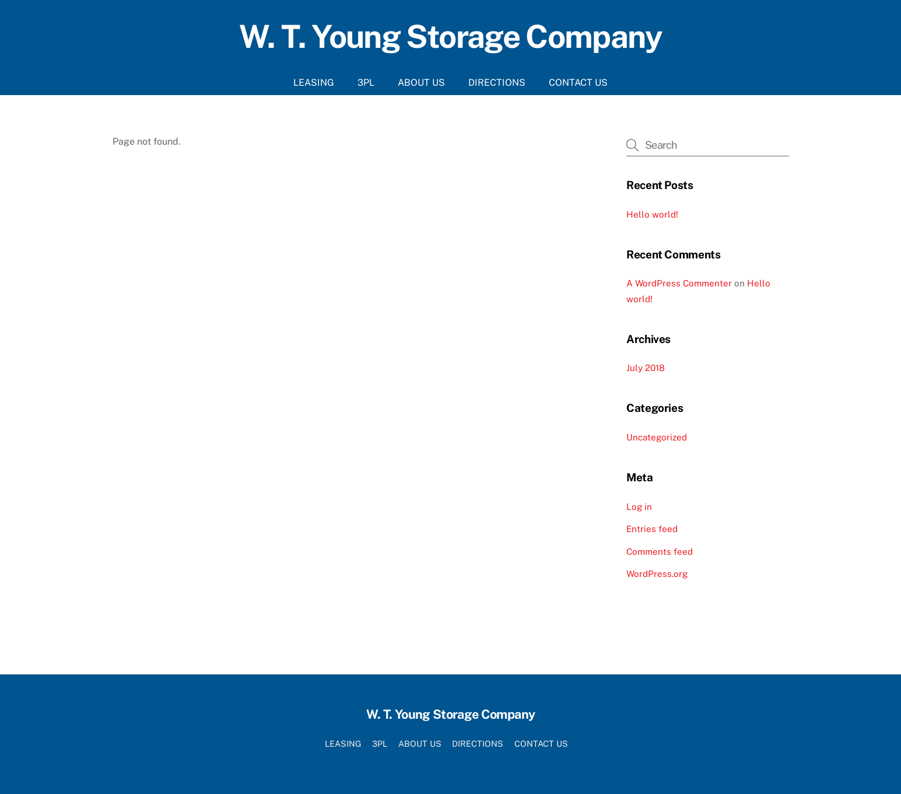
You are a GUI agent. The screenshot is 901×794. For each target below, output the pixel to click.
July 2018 (645, 368)
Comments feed (659, 552)
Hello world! (652, 214)
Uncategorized (656, 437)
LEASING (313, 82)
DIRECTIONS (496, 82)
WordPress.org (657, 574)
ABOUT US (421, 82)
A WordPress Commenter (679, 283)
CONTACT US (578, 82)
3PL (365, 82)
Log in (639, 507)
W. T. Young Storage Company (450, 36)
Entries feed (652, 529)
